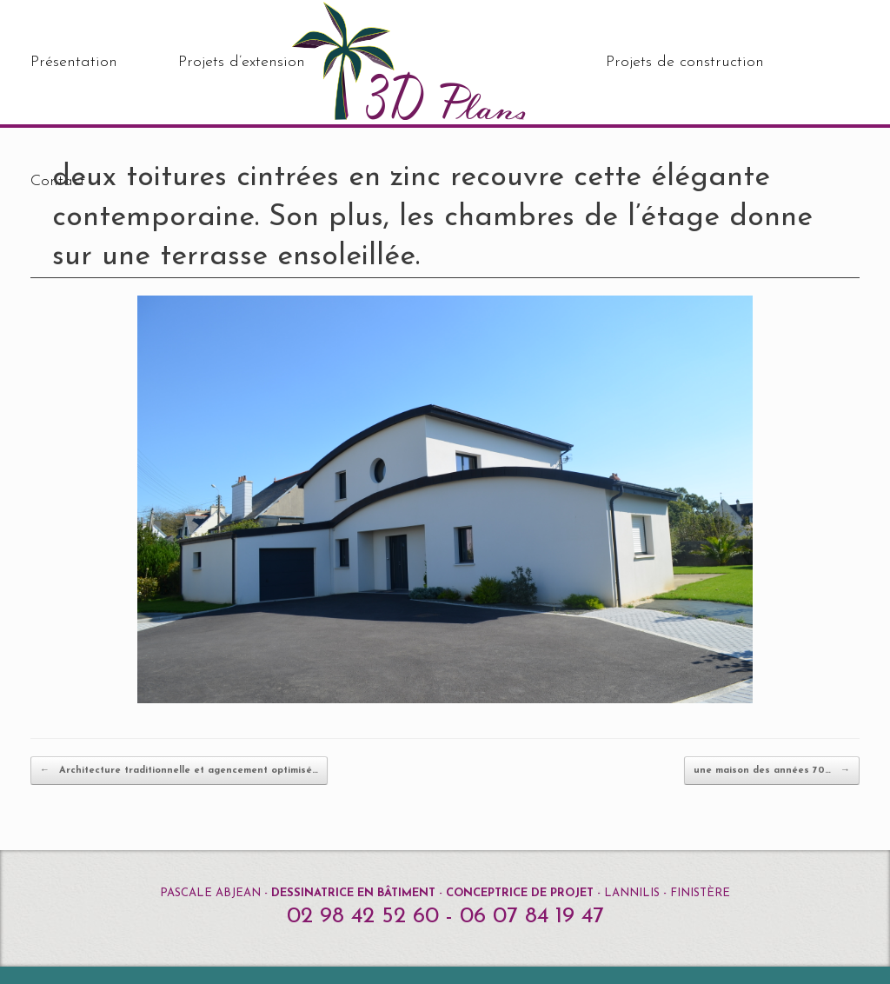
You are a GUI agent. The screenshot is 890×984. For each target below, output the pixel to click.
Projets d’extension (241, 62)
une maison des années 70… (772, 771)
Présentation (73, 62)
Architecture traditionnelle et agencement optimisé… (179, 771)
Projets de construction (685, 62)
